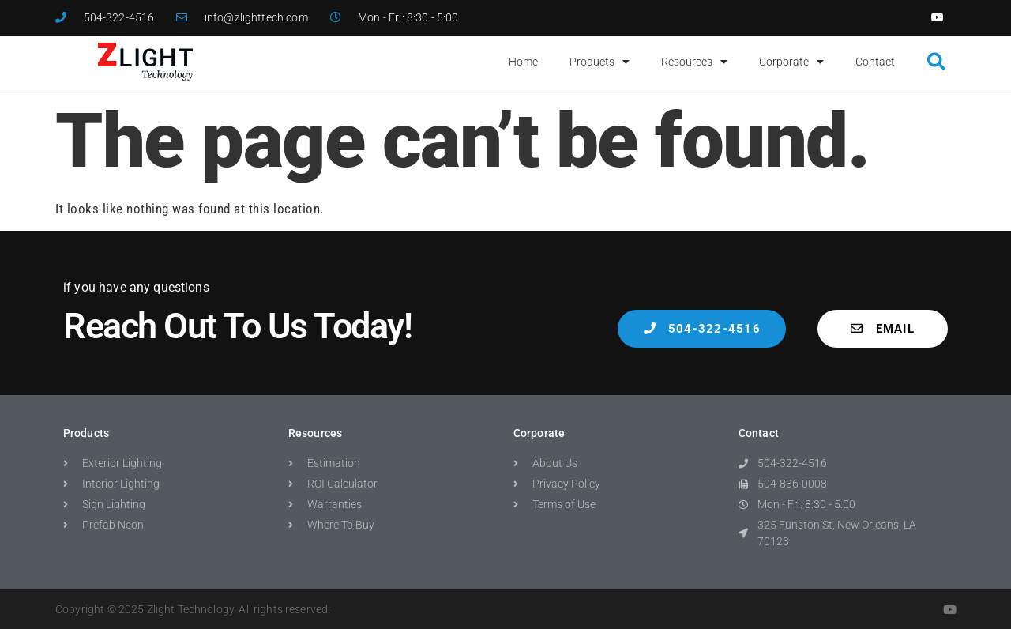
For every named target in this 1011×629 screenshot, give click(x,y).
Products (599, 61)
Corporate (791, 61)
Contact (875, 61)
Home (523, 61)
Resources (694, 61)
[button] (936, 62)
